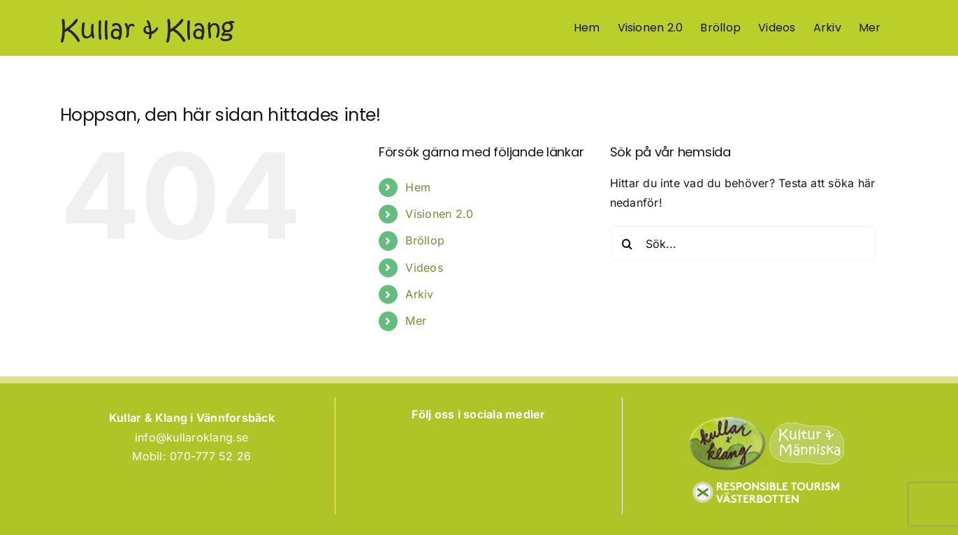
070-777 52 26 (210, 456)
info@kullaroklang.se (192, 437)
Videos (423, 267)
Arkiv (419, 294)
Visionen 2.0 (439, 214)
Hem (417, 187)
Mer (415, 321)
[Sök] (627, 243)
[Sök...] (743, 243)
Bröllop (424, 240)
